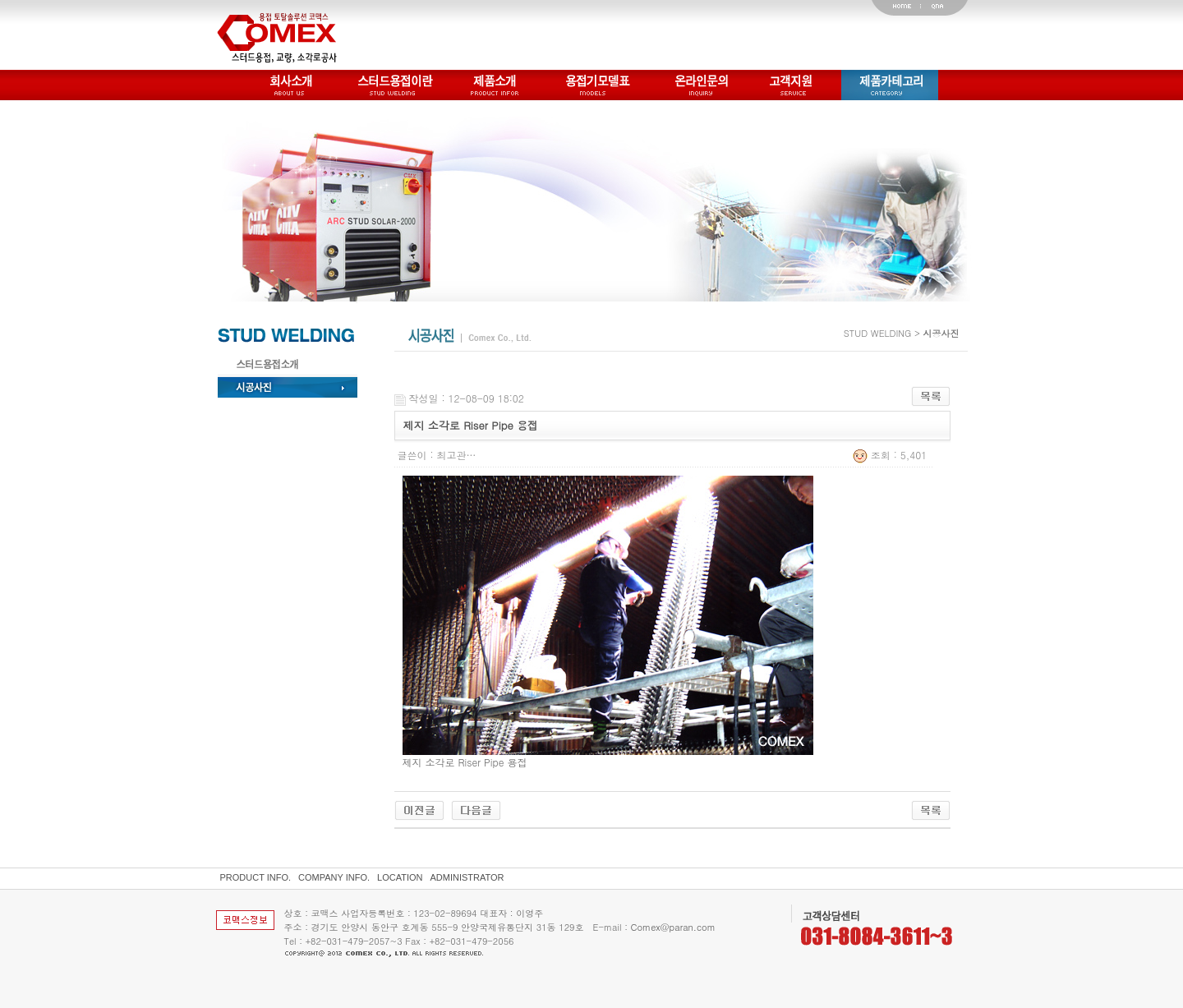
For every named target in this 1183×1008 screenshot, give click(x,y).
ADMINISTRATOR (467, 877)
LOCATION (399, 877)
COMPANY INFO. (334, 877)
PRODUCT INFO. (256, 877)
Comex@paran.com (673, 927)
